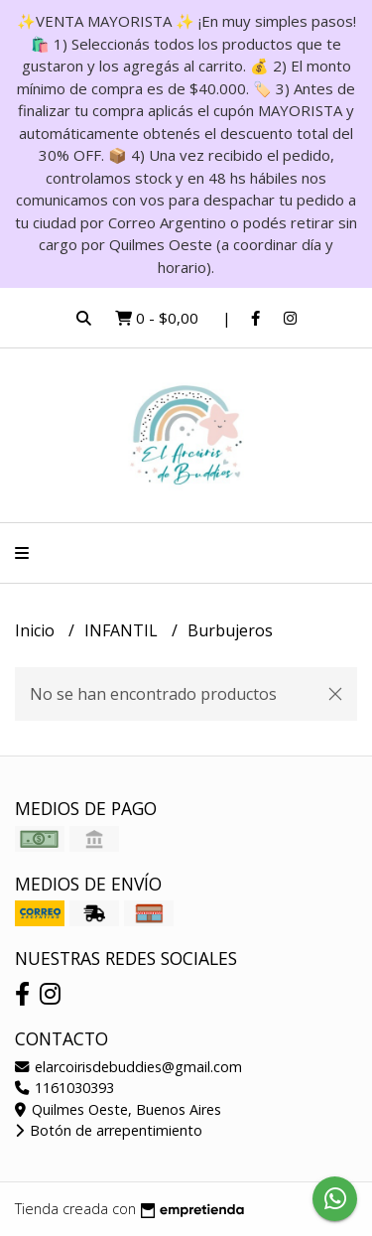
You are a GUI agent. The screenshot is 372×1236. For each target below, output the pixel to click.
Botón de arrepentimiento (108, 1130)
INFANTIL (123, 630)
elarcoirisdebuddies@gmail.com (128, 1066)
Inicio (37, 630)
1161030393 (64, 1087)
